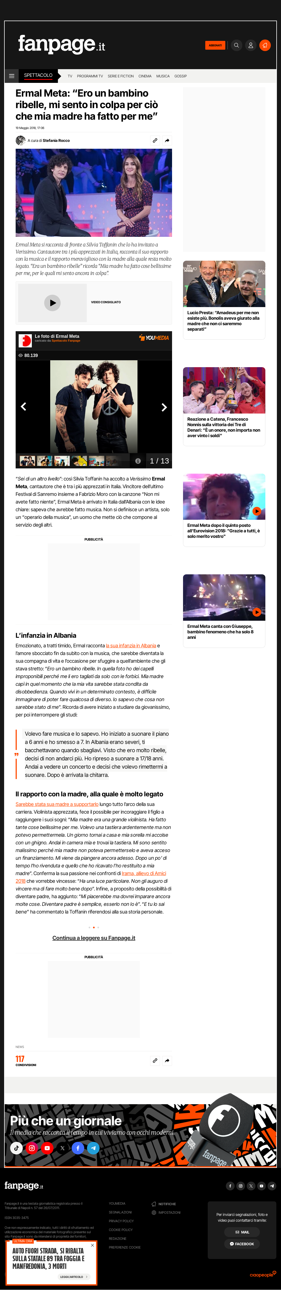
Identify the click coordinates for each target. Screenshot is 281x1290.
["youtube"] (47, 1148)
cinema (145, 76)
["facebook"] (78, 1148)
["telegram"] (93, 1148)
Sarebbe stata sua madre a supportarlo (57, 804)
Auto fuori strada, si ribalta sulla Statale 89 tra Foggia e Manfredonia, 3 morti (48, 1259)
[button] (167, 140)
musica (163, 76)
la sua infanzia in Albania (131, 645)
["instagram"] (32, 1148)
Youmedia (117, 1203)
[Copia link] (155, 140)
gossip (181, 76)
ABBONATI (215, 45)
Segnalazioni (120, 1212)
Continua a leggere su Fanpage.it (93, 938)
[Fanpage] (24, 1186)
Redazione (118, 1238)
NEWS (20, 1047)
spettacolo (38, 75)
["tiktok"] (16, 1148)
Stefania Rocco (56, 140)
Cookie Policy (121, 1230)
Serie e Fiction (121, 76)
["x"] (62, 1148)
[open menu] (12, 76)
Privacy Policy (121, 1221)
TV (70, 76)
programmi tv (90, 76)
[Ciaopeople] (263, 1276)
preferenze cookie (125, 1247)
